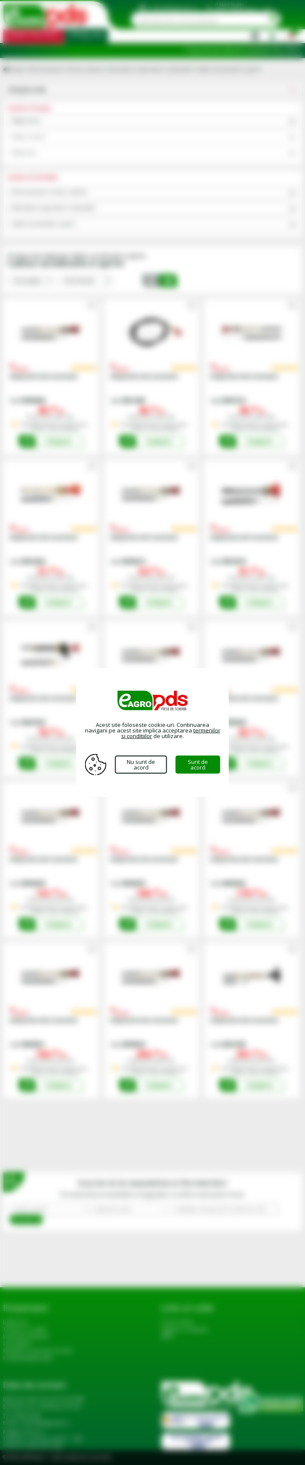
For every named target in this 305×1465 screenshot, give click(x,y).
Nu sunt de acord (141, 764)
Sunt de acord (198, 764)
